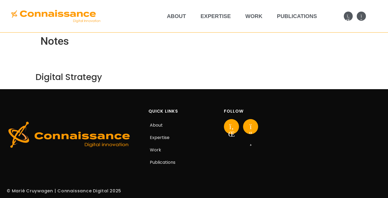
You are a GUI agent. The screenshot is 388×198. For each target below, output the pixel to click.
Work (253, 16)
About (176, 16)
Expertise (215, 16)
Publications (297, 16)
